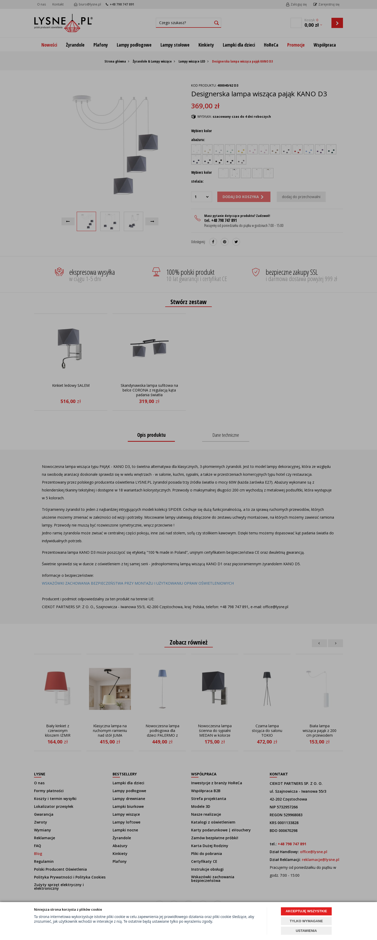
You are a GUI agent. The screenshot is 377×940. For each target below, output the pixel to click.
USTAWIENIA (306, 931)
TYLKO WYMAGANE (306, 921)
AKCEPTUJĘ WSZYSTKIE (306, 911)
